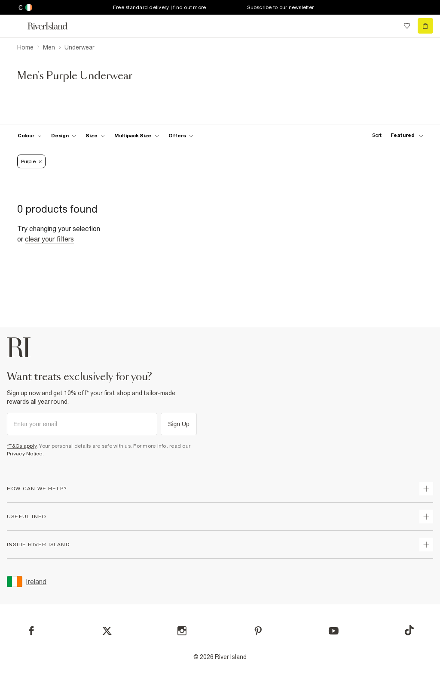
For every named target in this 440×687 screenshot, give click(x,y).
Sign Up (178, 424)
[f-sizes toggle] (95, 135)
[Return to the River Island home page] (53, 26)
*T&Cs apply (22, 446)
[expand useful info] (426, 516)
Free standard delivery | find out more (159, 7)
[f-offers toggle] (181, 135)
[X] (107, 631)
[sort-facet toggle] (395, 135)
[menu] (14, 25)
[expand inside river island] (426, 544)
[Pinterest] (258, 631)
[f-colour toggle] (30, 135)
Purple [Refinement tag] (31, 161)
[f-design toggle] (63, 135)
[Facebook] (31, 631)
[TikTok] (409, 630)
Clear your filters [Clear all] (49, 239)
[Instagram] (182, 631)
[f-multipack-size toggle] (136, 135)
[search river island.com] (389, 25)
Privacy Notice (25, 454)
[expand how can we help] (426, 488)
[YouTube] (333, 631)
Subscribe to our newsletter (280, 7)
